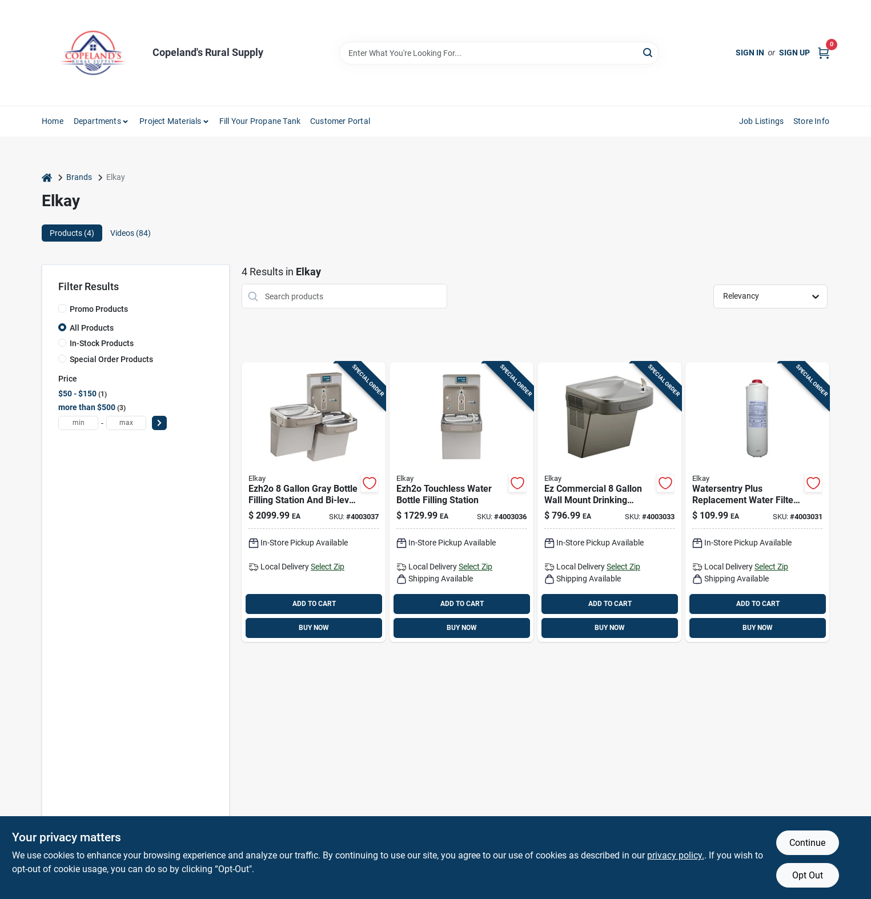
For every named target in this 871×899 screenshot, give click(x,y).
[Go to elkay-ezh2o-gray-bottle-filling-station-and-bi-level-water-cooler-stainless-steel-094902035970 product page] (314, 502)
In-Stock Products (102, 343)
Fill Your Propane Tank (259, 121)
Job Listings (761, 121)
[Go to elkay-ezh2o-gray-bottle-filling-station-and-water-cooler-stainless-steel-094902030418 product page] (461, 502)
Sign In (750, 52)
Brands (79, 177)
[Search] (648, 52)
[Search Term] (499, 53)
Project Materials (170, 121)
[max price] (126, 423)
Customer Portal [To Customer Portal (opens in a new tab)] (340, 121)
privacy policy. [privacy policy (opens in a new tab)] (675, 855)
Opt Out (807, 875)
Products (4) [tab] (72, 233)
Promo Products (99, 309)
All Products (92, 328)
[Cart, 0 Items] (823, 53)
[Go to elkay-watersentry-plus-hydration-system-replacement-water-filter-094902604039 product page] (757, 502)
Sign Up (794, 52)
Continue (807, 842)
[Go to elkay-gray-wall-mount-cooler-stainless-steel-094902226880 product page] (609, 502)
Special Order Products (111, 359)
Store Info (811, 121)
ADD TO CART (314, 604)
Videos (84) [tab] (130, 233)
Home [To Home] (52, 121)
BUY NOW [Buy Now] (314, 628)
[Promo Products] (62, 308)
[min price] (78, 423)
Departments (97, 121)
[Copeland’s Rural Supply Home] (93, 53)
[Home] (47, 177)
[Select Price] (159, 423)
